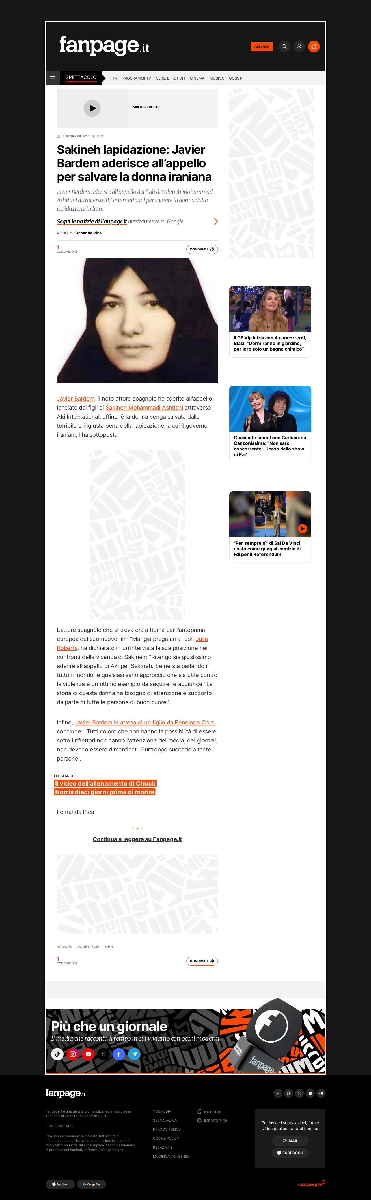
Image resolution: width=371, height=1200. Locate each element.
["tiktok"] (57, 1054)
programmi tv (136, 78)
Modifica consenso (171, 1156)
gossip (235, 78)
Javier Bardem (75, 398)
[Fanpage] (65, 1093)
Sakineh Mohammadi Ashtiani (144, 407)
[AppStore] (60, 1184)
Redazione (162, 1147)
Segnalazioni (165, 1120)
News (109, 946)
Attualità (64, 946)
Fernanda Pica (88, 233)
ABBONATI (261, 46)
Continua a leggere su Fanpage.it (137, 839)
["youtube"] (89, 1054)
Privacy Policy (167, 1129)
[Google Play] (91, 1184)
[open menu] (53, 78)
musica (217, 78)
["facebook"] (121, 1054)
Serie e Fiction (170, 78)
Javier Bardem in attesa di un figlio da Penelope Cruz (144, 722)
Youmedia (162, 1111)
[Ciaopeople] (311, 1185)
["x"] (105, 1054)
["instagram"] (73, 1054)
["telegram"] (136, 1054)
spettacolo (81, 77)
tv (115, 78)
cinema (197, 78)
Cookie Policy (166, 1138)
